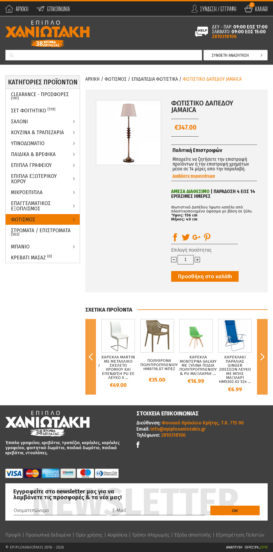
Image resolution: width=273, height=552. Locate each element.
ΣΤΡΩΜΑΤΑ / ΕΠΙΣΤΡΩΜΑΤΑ (41, 232)
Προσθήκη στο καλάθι (205, 276)
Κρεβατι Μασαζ (31, 257)
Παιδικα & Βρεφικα (33, 154)
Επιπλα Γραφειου (31, 165)
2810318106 (224, 36)
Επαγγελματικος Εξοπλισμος (31, 206)
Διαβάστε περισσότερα (193, 176)
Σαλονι (19, 121)
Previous (90, 357)
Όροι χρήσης (89, 535)
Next (262, 357)
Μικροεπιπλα (27, 192)
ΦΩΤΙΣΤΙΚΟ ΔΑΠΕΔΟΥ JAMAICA (212, 79)
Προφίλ (13, 535)
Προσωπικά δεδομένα (48, 535)
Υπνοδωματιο (28, 143)
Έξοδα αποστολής (192, 535)
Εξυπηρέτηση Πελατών (240, 535)
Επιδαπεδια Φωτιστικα (154, 79)
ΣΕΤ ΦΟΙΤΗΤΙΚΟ (33, 110)
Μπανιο (20, 246)
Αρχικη (92, 79)
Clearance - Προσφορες (40, 96)
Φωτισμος (23, 219)
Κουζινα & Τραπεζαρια (37, 132)
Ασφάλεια (117, 535)
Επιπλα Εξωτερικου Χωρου (34, 179)
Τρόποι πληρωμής (151, 535)
